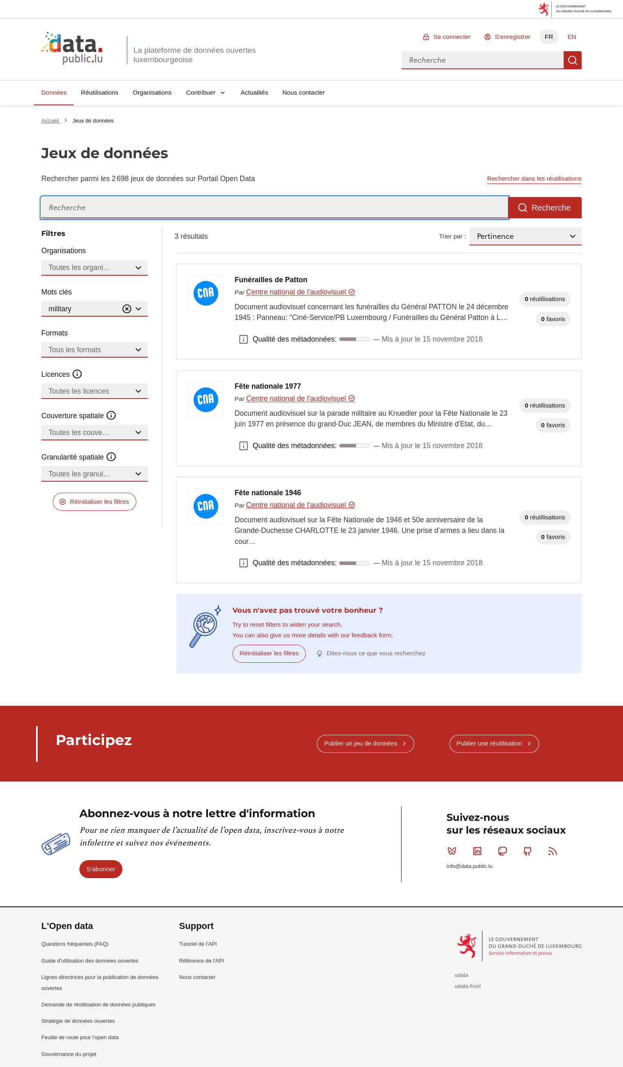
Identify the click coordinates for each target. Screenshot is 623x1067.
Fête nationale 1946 (268, 493)
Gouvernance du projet (68, 1054)
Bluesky (454, 851)
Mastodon (504, 851)
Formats (54, 333)
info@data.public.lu (469, 866)
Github (529, 851)
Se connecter (452, 36)
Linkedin (479, 851)
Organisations (152, 92)
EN (571, 36)
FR (549, 36)
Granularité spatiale (79, 457)
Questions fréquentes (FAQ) (74, 944)
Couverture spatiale (79, 416)
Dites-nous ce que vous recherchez (376, 653)
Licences (62, 374)
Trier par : (452, 236)
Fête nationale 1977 (268, 386)
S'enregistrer (512, 36)
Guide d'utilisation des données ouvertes (89, 961)
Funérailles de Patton (271, 280)
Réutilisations (100, 92)
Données (54, 92)
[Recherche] (274, 208)
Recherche (573, 60)
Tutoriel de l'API (198, 944)
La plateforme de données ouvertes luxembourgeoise (194, 55)
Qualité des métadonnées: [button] (244, 339)
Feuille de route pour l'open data (80, 1037)
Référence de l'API (201, 961)
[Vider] (127, 309)
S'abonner (101, 868)
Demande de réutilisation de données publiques (98, 1004)
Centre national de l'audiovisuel (300, 292)
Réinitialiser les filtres (99, 501)
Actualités (254, 92)
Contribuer (201, 92)
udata (461, 975)
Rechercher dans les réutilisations (534, 178)
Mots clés (56, 292)
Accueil (50, 121)
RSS (554, 851)
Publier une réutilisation (489, 743)
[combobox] (483, 60)
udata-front (468, 986)
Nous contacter (303, 92)
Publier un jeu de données (360, 743)
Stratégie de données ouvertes (78, 1021)
